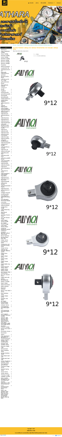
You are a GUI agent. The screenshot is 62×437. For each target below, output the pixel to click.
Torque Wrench (20, 45)
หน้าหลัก (14, 45)
